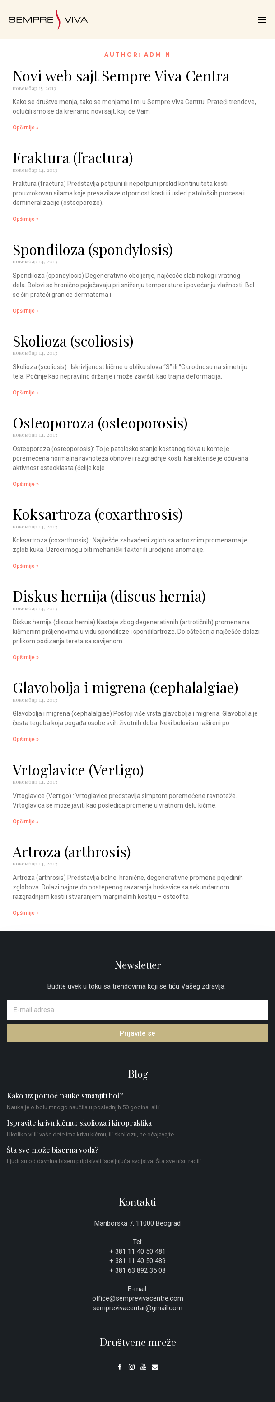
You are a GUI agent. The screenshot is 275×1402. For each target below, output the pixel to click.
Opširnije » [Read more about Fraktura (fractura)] (26, 219)
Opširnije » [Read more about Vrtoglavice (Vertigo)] (26, 821)
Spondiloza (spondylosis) (93, 249)
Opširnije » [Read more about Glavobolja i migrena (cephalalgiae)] (26, 739)
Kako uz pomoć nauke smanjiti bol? (65, 1095)
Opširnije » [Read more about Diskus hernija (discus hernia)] (26, 657)
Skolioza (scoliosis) (73, 340)
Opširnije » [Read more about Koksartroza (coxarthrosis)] (26, 566)
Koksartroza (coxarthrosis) (98, 513)
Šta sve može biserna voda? (52, 1150)
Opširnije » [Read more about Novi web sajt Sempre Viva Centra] (26, 127)
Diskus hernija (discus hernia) (109, 595)
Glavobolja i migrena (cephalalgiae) (125, 687)
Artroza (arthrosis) (72, 851)
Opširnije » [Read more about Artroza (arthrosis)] (26, 913)
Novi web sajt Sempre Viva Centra (121, 75)
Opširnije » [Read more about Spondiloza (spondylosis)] (26, 311)
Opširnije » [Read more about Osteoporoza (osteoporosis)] (26, 484)
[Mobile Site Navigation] (262, 20)
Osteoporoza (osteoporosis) (100, 422)
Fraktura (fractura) (73, 157)
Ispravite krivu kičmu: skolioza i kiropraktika (79, 1122)
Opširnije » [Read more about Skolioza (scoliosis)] (26, 393)
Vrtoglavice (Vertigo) (78, 769)
